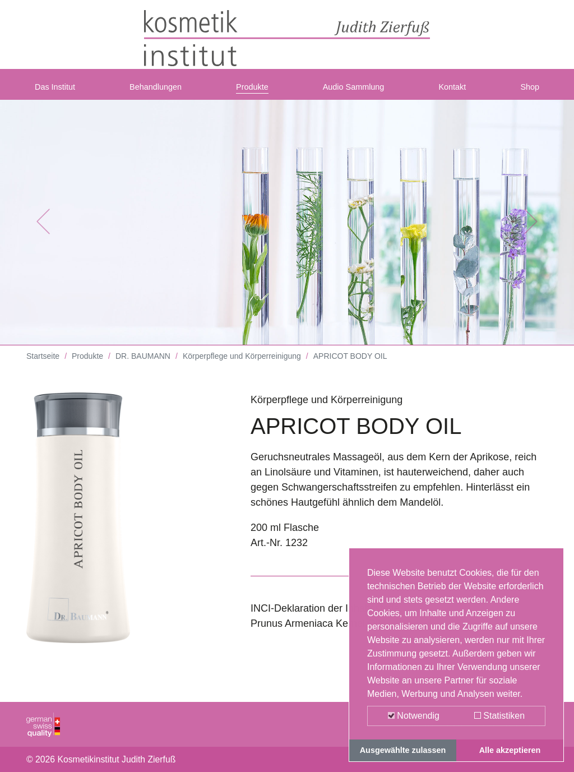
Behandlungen (160, 91)
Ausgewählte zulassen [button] (403, 750)
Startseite (42, 364)
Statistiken (499, 715)
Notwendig (413, 715)
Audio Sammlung (357, 91)
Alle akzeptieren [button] (510, 750)
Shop (527, 91)
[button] (43, 230)
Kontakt (456, 91)
